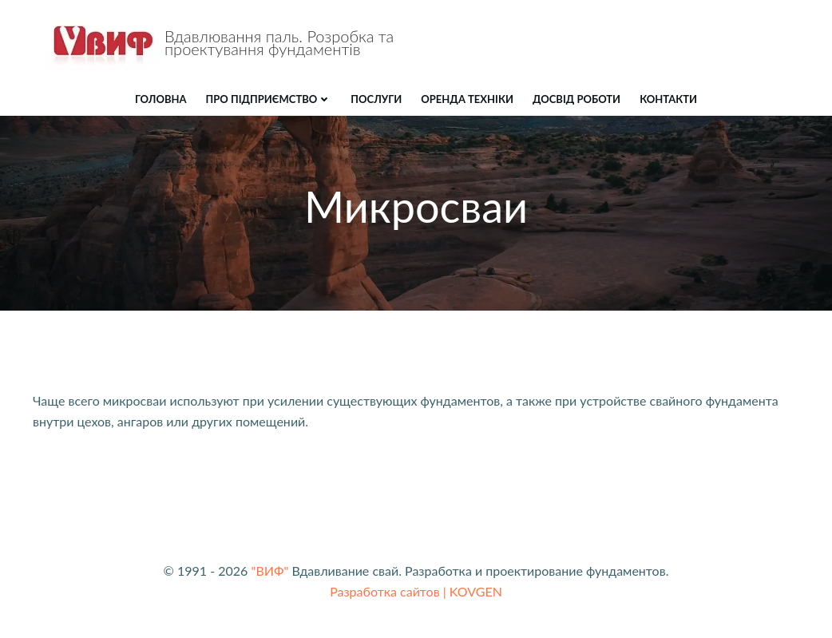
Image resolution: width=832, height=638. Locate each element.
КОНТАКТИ (668, 99)
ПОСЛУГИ (376, 99)
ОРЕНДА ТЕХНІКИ (467, 99)
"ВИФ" (269, 570)
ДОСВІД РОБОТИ (576, 99)
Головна (161, 99)
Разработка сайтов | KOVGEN (416, 591)
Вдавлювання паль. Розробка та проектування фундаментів (279, 42)
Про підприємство (269, 99)
